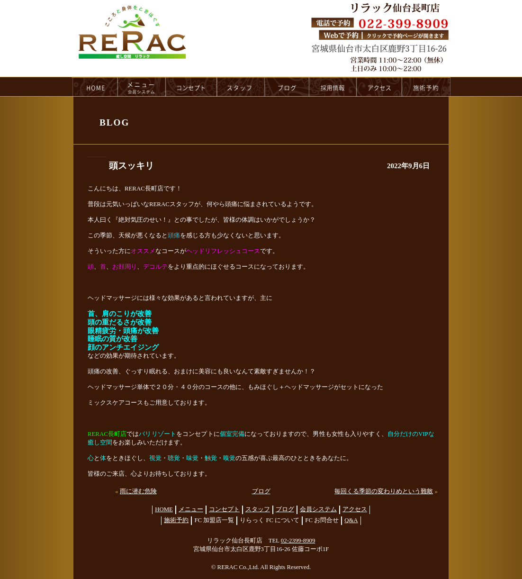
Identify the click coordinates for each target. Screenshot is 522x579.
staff (240, 86)
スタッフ (257, 509)
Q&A (351, 520)
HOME (95, 86)
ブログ (261, 491)
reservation (426, 86)
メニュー (191, 509)
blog (287, 86)
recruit (333, 86)
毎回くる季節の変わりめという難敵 (383, 491)
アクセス (354, 509)
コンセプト (224, 509)
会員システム (318, 509)
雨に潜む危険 (138, 491)
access (379, 86)
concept (191, 86)
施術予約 (176, 520)
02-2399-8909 (298, 540)
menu (141, 86)
